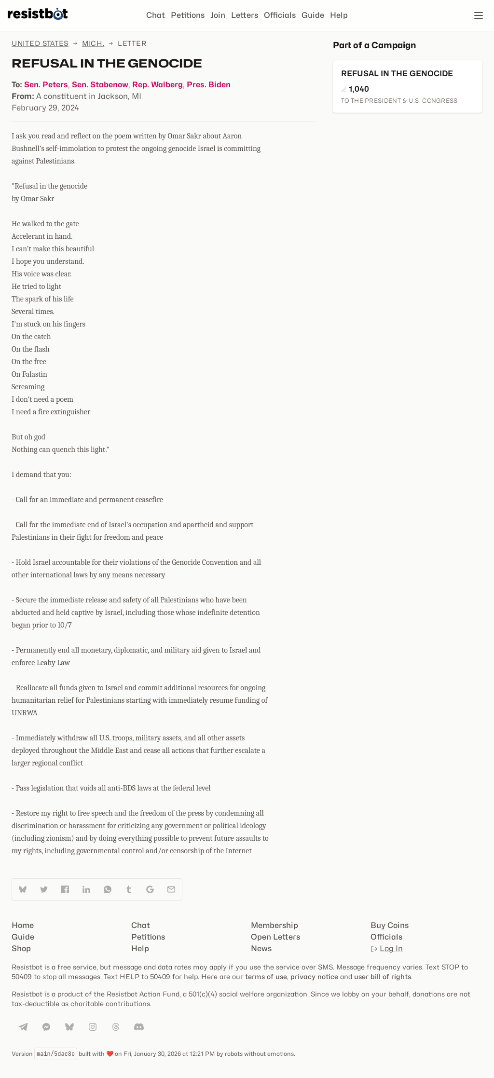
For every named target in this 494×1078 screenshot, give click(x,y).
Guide (313, 15)
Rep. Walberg (157, 84)
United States (40, 43)
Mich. (93, 43)
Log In (386, 948)
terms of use (266, 976)
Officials (280, 15)
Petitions (188, 15)
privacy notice (314, 976)
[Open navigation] (478, 15)
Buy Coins (389, 925)
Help (339, 15)
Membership (274, 925)
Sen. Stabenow (100, 84)
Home (23, 925)
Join (217, 15)
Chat (155, 15)
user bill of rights (382, 976)
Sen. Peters (46, 84)
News (261, 948)
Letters (244, 15)
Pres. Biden (209, 84)
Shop (21, 948)
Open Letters (275, 937)
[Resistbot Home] (38, 23)
